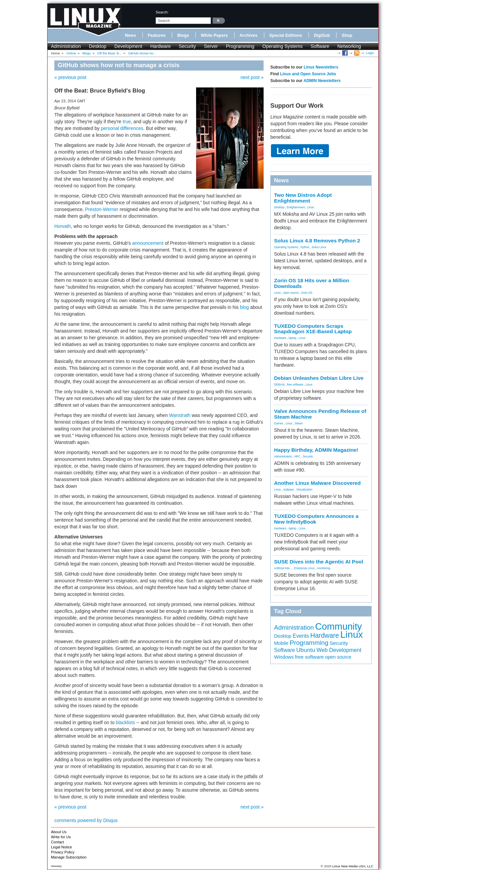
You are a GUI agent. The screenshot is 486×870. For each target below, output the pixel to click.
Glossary (56, 866)
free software (295, 384)
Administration (66, 46)
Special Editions (285, 35)
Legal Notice (61, 847)
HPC (297, 456)
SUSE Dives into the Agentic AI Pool (318, 561)
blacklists (125, 722)
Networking (349, 46)
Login (370, 53)
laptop (292, 338)
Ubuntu (305, 650)
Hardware (160, 46)
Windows (284, 657)
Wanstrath (179, 415)
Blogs (183, 35)
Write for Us (61, 837)
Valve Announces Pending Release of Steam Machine (320, 414)
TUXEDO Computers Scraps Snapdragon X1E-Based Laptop (313, 329)
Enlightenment (296, 207)
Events (301, 636)
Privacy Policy (63, 852)
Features (157, 35)
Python (304, 247)
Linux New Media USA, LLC (352, 866)
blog (244, 307)
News (130, 35)
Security (187, 46)
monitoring (323, 568)
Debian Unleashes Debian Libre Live (318, 378)
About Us (58, 832)
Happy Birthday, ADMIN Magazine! (316, 450)
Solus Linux (319, 247)
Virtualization (304, 489)
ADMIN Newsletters (322, 80)
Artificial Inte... (283, 568)
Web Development (339, 650)
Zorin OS (307, 292)
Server (211, 46)
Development (128, 46)
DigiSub (322, 35)
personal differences (122, 128)
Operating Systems (282, 46)
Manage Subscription (68, 857)
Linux (310, 207)
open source (291, 292)
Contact (57, 842)
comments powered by (86, 820)
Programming (240, 46)
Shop (347, 35)
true (127, 121)
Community (338, 626)
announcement (148, 243)
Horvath (62, 226)
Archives (249, 35)
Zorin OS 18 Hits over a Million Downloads (311, 283)
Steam (299, 423)
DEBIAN (279, 384)
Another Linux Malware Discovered (317, 483)
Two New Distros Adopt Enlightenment (303, 198)
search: (162, 12)
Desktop (97, 46)
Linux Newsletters (321, 67)
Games (278, 423)
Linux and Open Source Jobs (308, 74)
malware (288, 489)
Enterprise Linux (304, 568)
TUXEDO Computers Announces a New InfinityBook (316, 519)
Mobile (281, 643)
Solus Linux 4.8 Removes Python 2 (317, 240)
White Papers (214, 35)
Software (319, 46)
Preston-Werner (101, 209)
